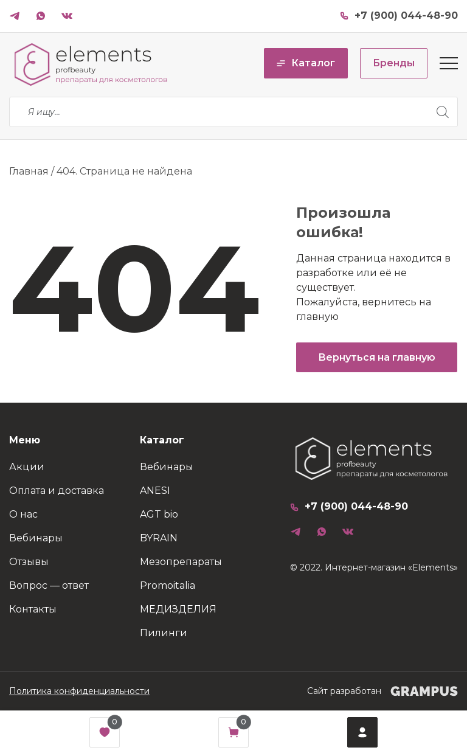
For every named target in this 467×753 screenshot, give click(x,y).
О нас (23, 514)
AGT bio (159, 514)
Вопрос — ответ (49, 585)
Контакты (33, 609)
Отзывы (29, 561)
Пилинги (163, 633)
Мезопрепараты (181, 561)
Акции (26, 467)
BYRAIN (159, 538)
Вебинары (36, 538)
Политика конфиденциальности (79, 690)
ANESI (155, 490)
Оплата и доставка (56, 490)
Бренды (394, 63)
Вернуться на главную (376, 357)
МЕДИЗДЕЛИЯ (178, 609)
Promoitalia (167, 585)
